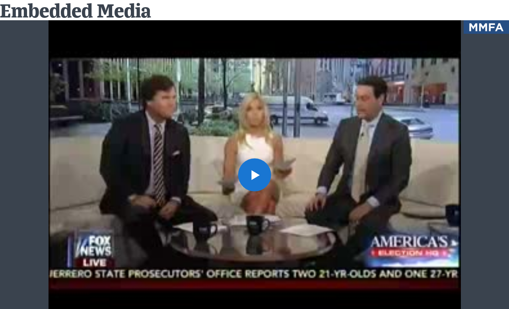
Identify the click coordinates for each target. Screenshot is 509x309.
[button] (254, 174)
